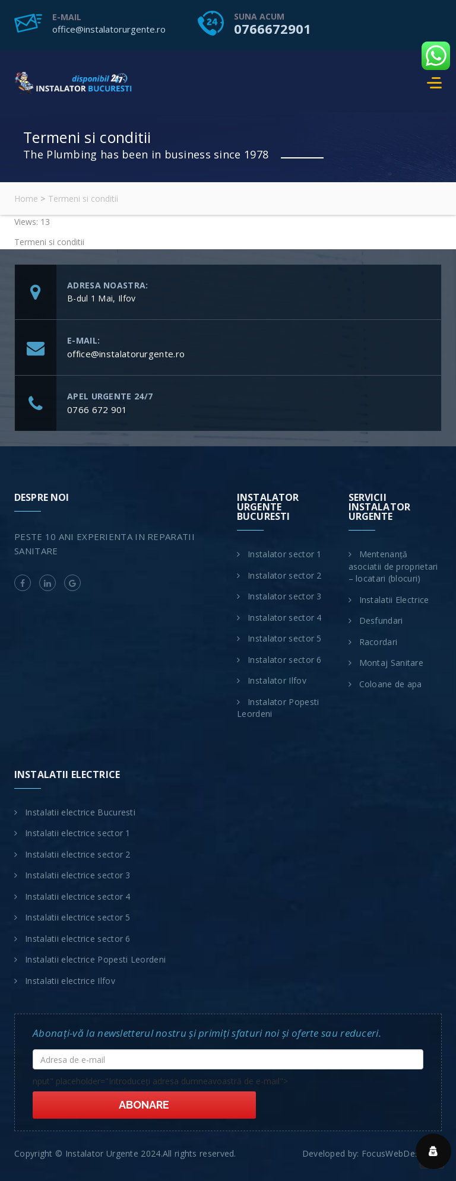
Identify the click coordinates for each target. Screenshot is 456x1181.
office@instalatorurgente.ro (109, 29)
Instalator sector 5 (285, 638)
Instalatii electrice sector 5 (78, 917)
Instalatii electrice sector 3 (78, 875)
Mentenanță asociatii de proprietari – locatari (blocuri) (393, 566)
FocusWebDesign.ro (402, 1137)
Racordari (378, 641)
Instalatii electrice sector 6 (78, 938)
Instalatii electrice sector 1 (78, 833)
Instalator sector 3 (285, 596)
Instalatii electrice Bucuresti (80, 812)
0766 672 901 (97, 409)
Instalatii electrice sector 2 (78, 854)
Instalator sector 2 (285, 575)
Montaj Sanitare (391, 662)
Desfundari (381, 620)
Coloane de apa (390, 684)
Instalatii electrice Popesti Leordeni (95, 959)
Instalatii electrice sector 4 (78, 896)
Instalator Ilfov (277, 680)
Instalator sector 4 (285, 617)
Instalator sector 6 (285, 659)
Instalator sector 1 (285, 554)
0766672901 (272, 28)
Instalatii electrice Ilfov (70, 980)
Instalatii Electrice (394, 599)
